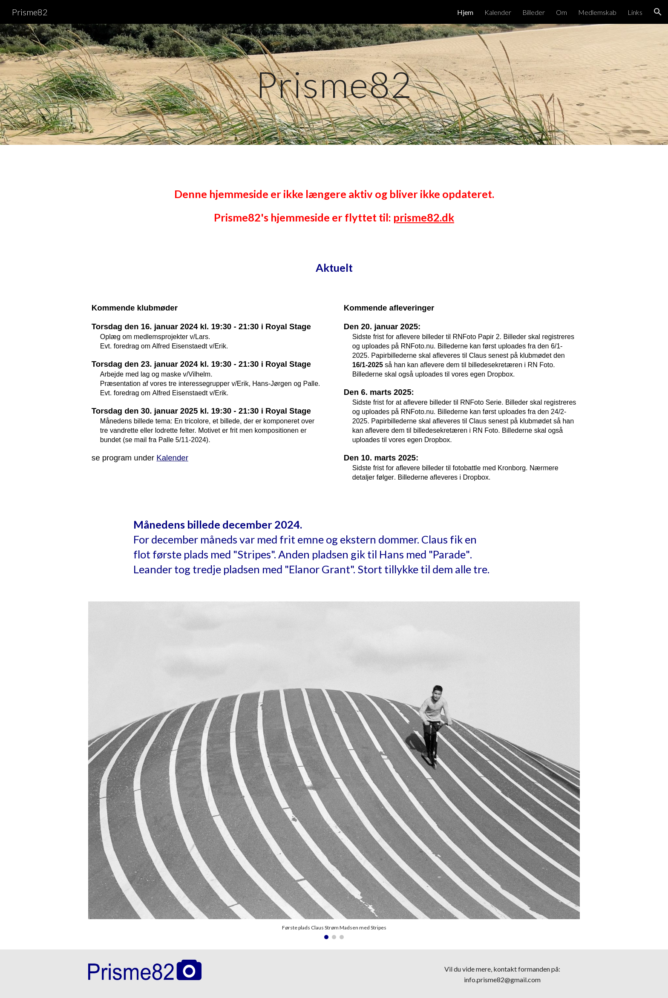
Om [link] (561, 12)
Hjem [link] (465, 12)
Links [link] (635, 12)
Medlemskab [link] (597, 12)
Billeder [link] (533, 12)
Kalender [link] (497, 12)
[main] (334, 84)
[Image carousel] (334, 770)
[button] (658, 12)
